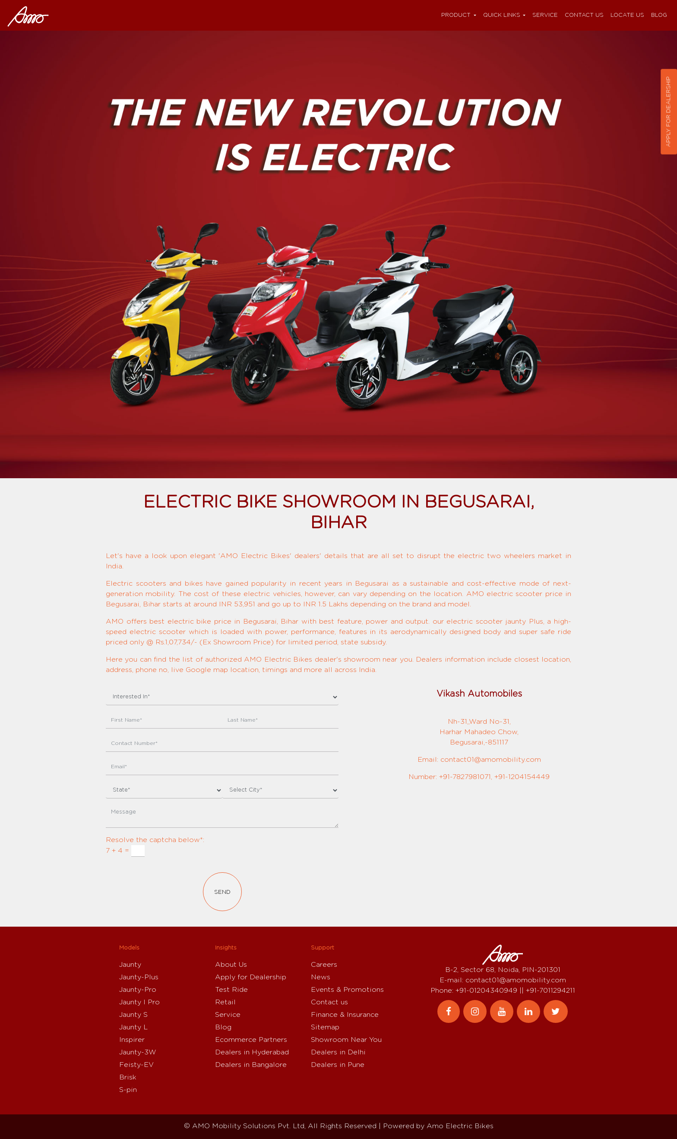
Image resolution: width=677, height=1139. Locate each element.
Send (222, 892)
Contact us (584, 15)
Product (456, 15)
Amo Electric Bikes (460, 1126)
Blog (659, 15)
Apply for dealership (668, 111)
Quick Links (501, 15)
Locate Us (627, 15)
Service (545, 15)
